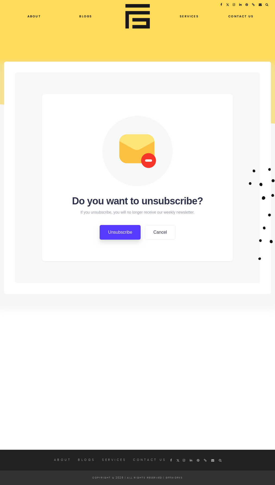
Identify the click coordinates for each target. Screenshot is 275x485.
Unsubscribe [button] (120, 232)
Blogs (85, 16)
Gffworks (174, 478)
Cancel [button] (160, 232)
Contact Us (241, 16)
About (34, 16)
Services (189, 16)
